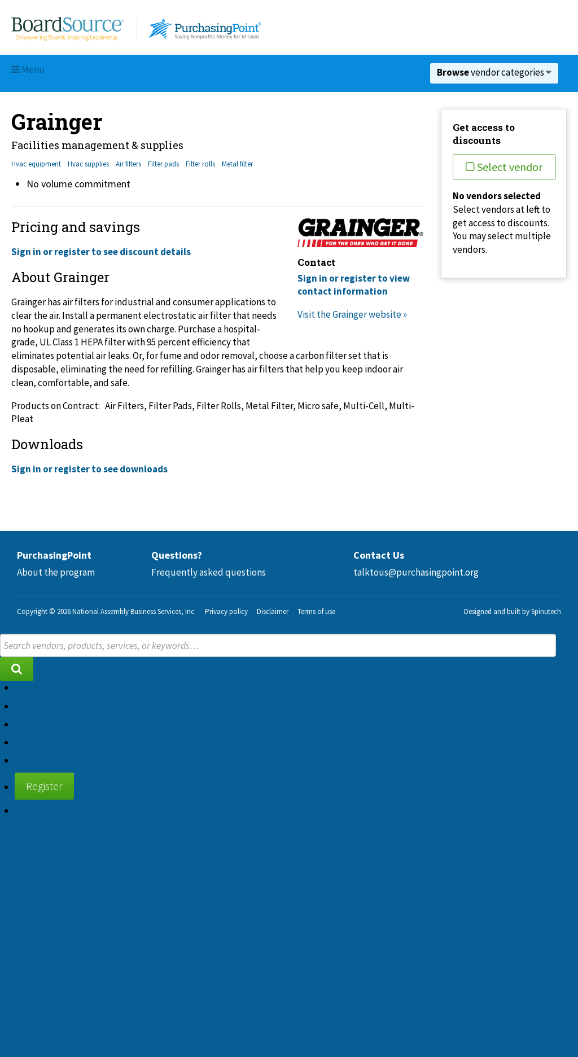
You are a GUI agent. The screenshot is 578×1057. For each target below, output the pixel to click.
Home (27, 687)
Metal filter (237, 164)
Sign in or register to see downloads (89, 469)
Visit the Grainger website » (352, 314)
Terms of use (316, 611)
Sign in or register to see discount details (101, 251)
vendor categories (494, 72)
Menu (28, 69)
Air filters (128, 164)
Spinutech (546, 611)
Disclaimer (272, 611)
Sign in (28, 810)
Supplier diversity (51, 760)
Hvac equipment (36, 164)
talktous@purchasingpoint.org (416, 572)
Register (44, 786)
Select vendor (504, 167)
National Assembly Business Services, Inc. (134, 611)
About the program (56, 572)
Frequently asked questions (208, 572)
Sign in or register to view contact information (353, 285)
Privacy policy (226, 611)
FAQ (22, 724)
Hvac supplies (88, 164)
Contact (31, 742)
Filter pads (163, 164)
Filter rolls (200, 164)
